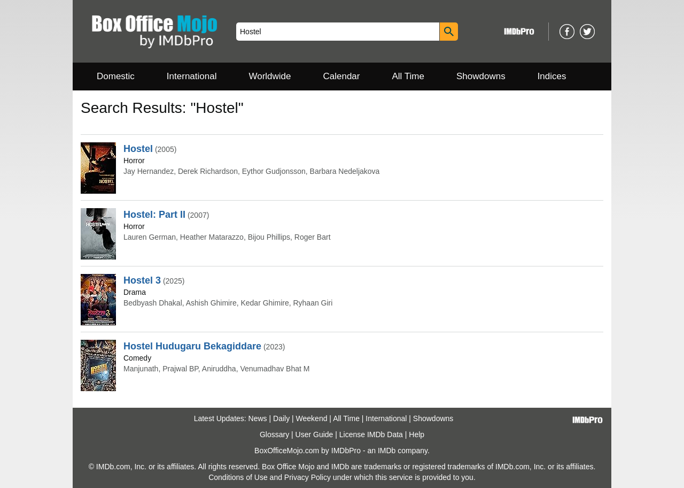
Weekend (312, 418)
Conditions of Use (238, 477)
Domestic (116, 76)
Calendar (341, 76)
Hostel (138, 148)
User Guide (314, 434)
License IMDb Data (371, 434)
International (192, 76)
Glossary (274, 434)
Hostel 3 (142, 280)
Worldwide (269, 76)
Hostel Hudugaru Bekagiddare (192, 346)
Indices (552, 76)
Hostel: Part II (154, 214)
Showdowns (481, 76)
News (257, 418)
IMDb (386, 450)
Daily (281, 418)
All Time (408, 76)
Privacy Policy (307, 477)
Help (416, 434)
